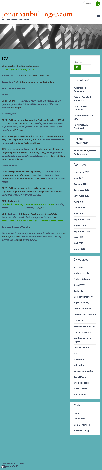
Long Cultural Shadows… (80, 108)
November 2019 (81, 195)
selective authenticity (84, 371)
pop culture (79, 359)
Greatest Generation (84, 326)
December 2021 (81, 172)
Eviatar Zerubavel (82, 308)
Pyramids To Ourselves (80, 89)
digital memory (81, 302)
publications (80, 365)
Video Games (80, 388)
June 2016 (79, 213)
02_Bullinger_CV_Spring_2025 (18, 69)
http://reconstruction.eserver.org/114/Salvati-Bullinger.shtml (32, 220)
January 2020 (81, 184)
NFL (75, 353)
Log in (76, 413)
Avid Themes (19, 463)
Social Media (80, 377)
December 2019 (81, 190)
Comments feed (82, 424)
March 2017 (79, 207)
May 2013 (78, 237)
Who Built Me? (80, 394)
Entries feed (79, 418)
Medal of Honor (81, 347)
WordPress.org (81, 430)
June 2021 (79, 178)
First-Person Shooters (85, 314)
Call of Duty (79, 291)
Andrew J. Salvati (82, 279)
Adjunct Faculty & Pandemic (82, 99)
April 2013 (78, 243)
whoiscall (78, 150)
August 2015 (80, 225)
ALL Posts (78, 267)
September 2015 (82, 219)
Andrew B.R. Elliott (82, 273)
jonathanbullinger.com (37, 14)
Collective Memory (83, 296)
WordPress (16, 466)
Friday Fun (79, 320)
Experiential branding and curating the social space (28, 204)
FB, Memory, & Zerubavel (81, 126)
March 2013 (79, 249)
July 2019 (78, 201)
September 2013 (82, 231)
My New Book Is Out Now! (83, 117)
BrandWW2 (79, 285)
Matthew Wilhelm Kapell (82, 340)
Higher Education (82, 332)
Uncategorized (81, 382)
